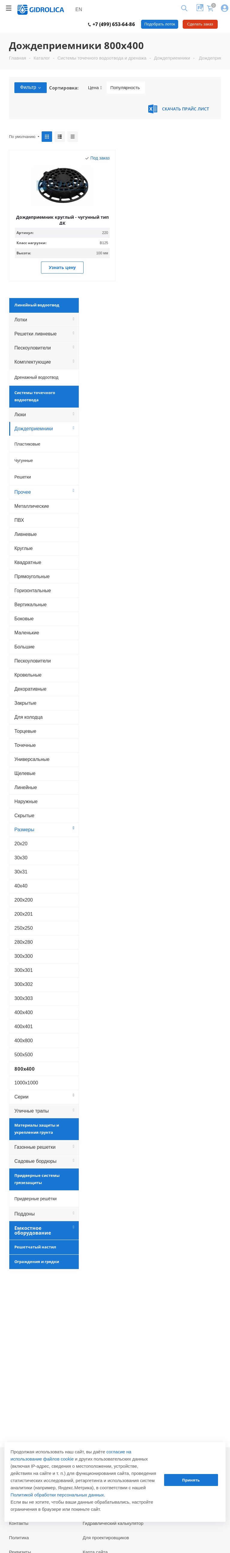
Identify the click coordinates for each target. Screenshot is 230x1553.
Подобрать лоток (159, 24)
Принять (191, 1480)
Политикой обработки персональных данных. (57, 1494)
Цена (95, 87)
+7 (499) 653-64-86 (111, 24)
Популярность (125, 87)
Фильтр (30, 87)
